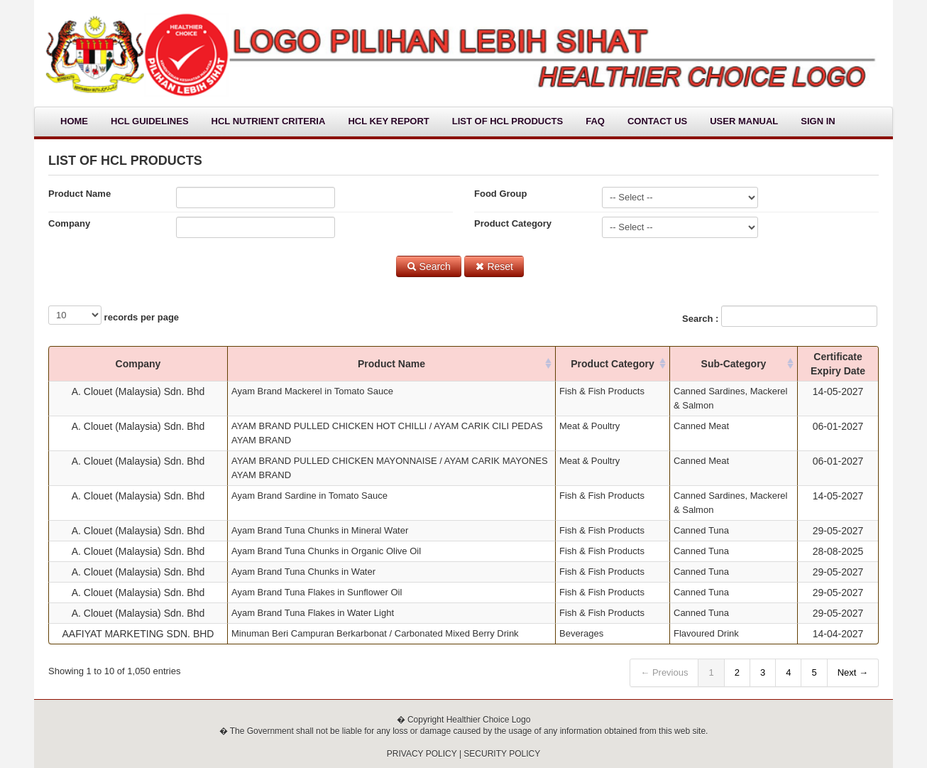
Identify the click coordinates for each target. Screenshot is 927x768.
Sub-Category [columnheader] (734, 363)
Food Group (500, 193)
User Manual (744, 121)
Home (74, 121)
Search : (779, 316)
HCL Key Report (388, 121)
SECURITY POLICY (502, 754)
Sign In (818, 121)
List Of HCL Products (507, 121)
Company (69, 223)
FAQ (595, 121)
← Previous (664, 672)
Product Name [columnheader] (391, 363)
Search (429, 266)
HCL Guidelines (150, 121)
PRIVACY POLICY (422, 754)
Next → (853, 672)
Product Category (513, 223)
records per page (113, 315)
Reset (494, 266)
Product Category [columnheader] (612, 363)
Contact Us (657, 121)
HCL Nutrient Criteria (269, 121)
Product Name (79, 193)
